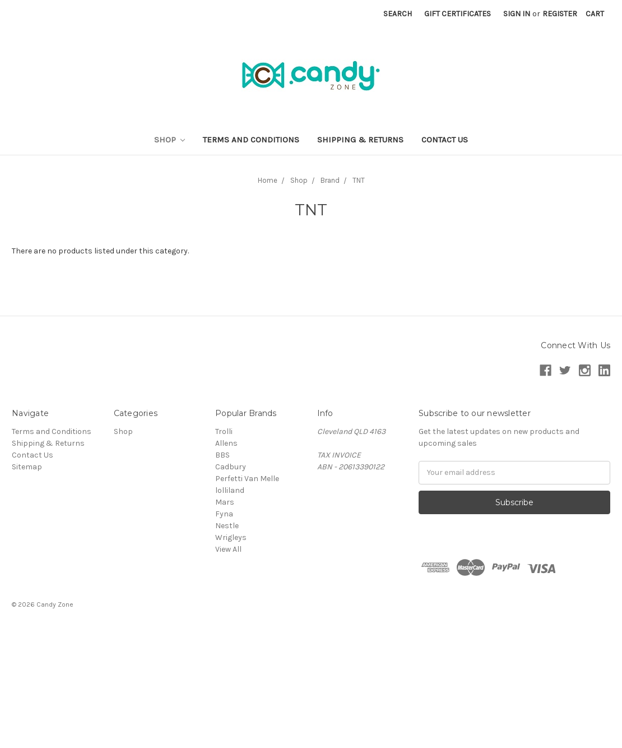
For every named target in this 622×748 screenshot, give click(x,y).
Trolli (224, 431)
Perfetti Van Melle (247, 478)
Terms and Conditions (251, 140)
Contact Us (444, 140)
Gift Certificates (457, 14)
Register (559, 14)
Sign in (516, 14)
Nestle (227, 525)
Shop (169, 140)
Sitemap (27, 467)
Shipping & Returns (360, 140)
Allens (226, 443)
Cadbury (230, 467)
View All (228, 549)
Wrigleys (231, 537)
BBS (222, 455)
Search (397, 14)
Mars (224, 502)
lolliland (229, 490)
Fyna (224, 514)
